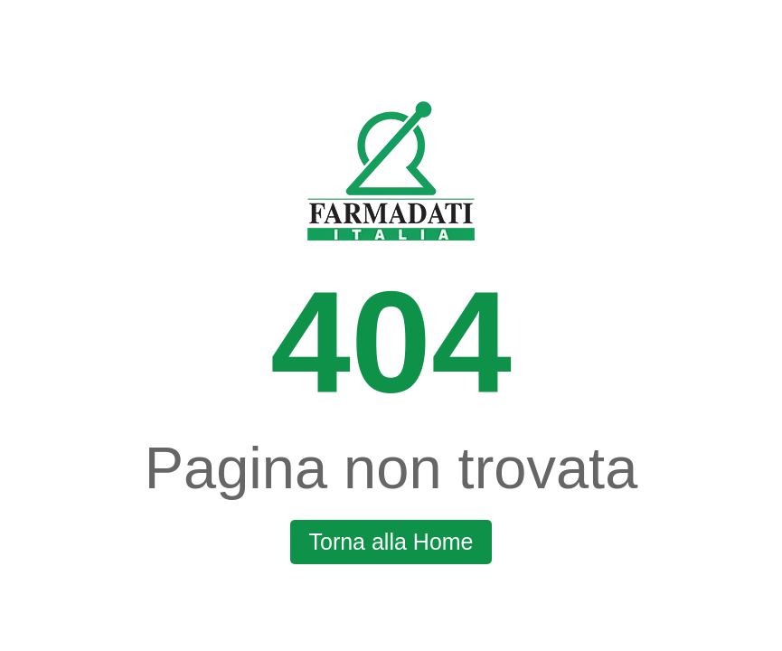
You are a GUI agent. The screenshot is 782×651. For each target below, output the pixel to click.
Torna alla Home (390, 541)
